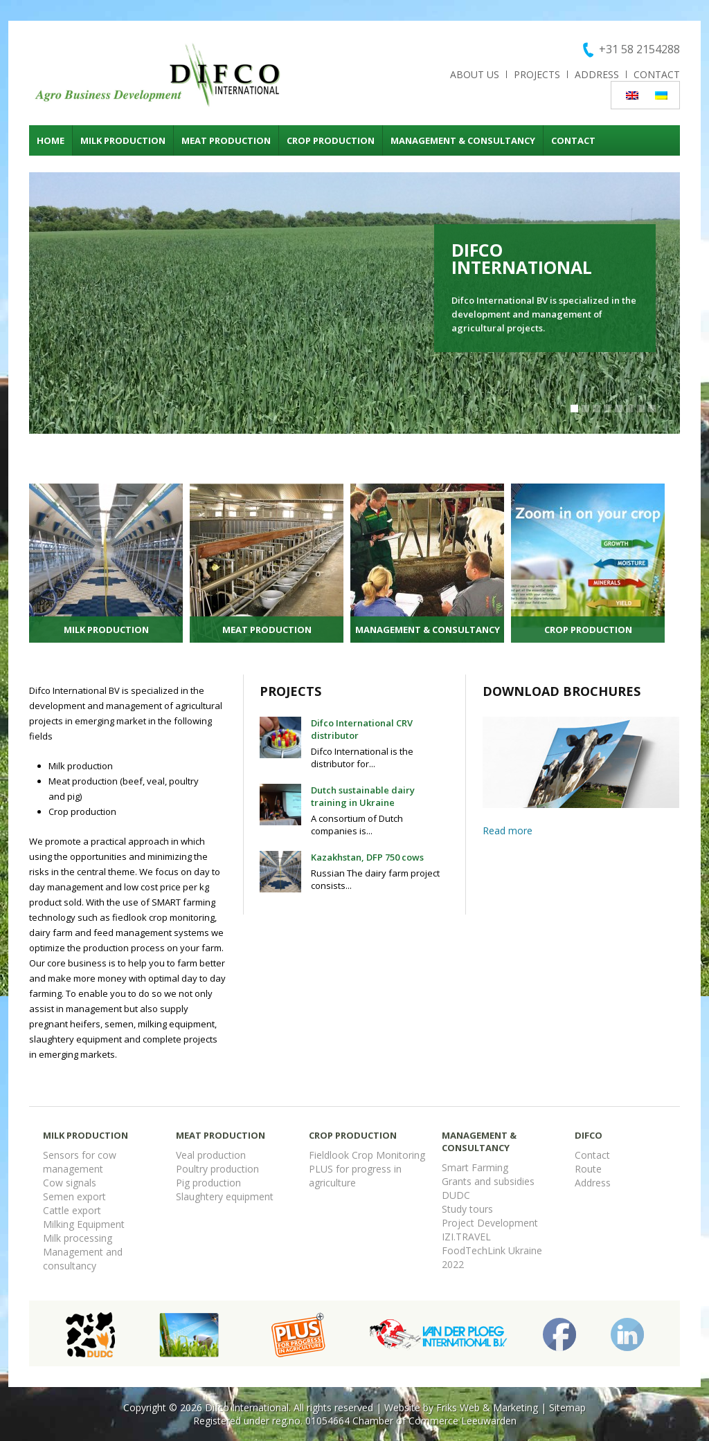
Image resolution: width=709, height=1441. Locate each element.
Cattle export (72, 1210)
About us (474, 74)
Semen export (74, 1196)
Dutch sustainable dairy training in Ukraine (363, 796)
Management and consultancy (83, 1258)
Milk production (122, 140)
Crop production (331, 140)
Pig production (208, 1182)
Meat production (226, 140)
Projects (537, 74)
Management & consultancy (463, 140)
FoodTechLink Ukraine (492, 1250)
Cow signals (69, 1182)
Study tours (467, 1208)
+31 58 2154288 (639, 49)
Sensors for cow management (79, 1161)
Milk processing (77, 1238)
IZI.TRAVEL (466, 1236)
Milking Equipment (84, 1224)
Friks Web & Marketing (487, 1407)
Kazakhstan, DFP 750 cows (367, 857)
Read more (507, 830)
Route (588, 1168)
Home (50, 140)
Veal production (211, 1155)
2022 (453, 1264)
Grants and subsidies (488, 1181)
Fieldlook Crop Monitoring (367, 1155)
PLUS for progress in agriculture (355, 1175)
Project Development (490, 1222)
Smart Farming (475, 1167)
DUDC (456, 1195)
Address (597, 74)
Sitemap (567, 1407)
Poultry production (217, 1168)
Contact (657, 74)
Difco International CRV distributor (362, 729)
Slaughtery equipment (224, 1196)
